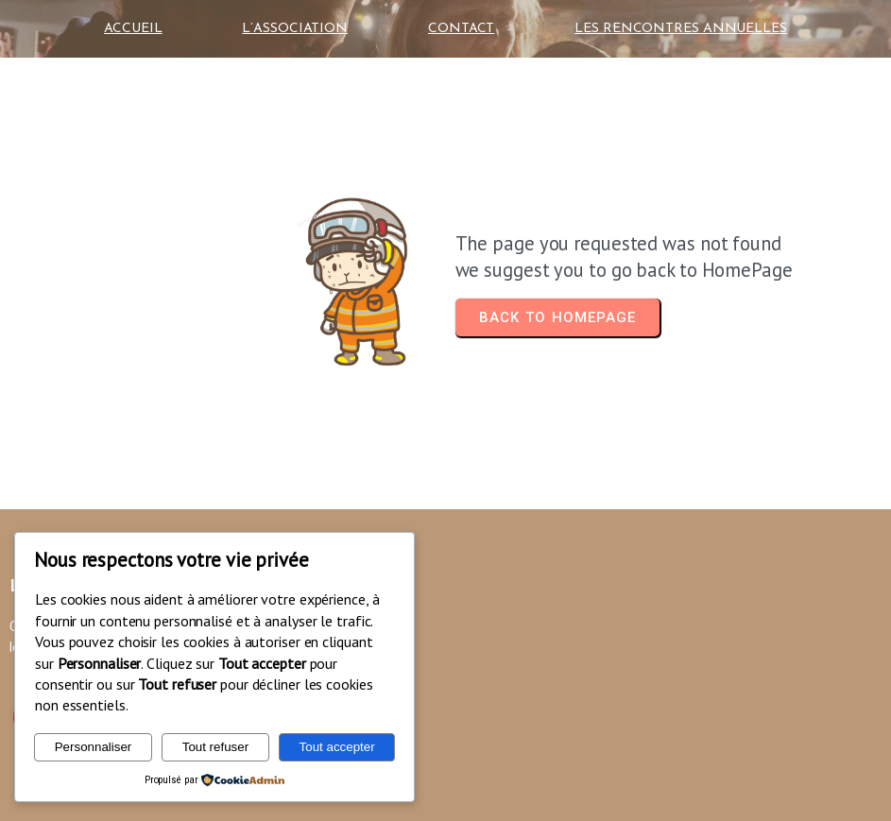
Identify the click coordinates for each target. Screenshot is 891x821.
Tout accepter (337, 747)
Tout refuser (215, 747)
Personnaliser (93, 747)
